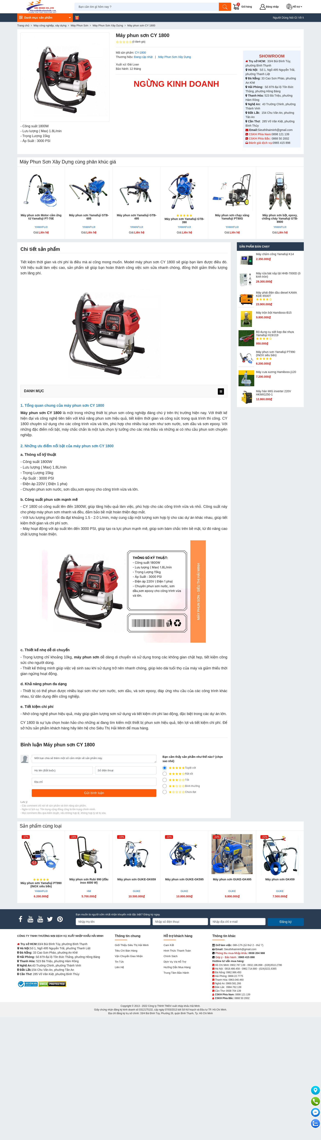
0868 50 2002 (281, 138)
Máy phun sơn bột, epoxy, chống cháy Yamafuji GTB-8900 (280, 218)
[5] (165, 768)
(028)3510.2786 (273, 965)
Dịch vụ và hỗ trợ (175, 961)
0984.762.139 (233, 987)
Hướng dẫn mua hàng (177, 967)
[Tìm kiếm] (225, 7)
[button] (295, 7)
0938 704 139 (233, 990)
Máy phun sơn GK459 (280, 879)
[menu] (221, 391)
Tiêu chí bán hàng (126, 950)
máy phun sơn (86, 657)
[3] (165, 780)
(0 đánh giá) (130, 42)
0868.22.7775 (235, 976)
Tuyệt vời (179, 768)
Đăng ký (286, 922)
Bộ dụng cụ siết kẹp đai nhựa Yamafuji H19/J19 (275, 333)
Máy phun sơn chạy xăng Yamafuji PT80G (232, 217)
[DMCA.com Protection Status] (52, 984)
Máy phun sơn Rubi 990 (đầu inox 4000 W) (88, 881)
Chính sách (170, 956)
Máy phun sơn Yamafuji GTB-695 (89, 217)
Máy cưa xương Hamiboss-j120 (276, 372)
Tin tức (119, 961)
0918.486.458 (232, 968)
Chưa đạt (179, 792)
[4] (165, 774)
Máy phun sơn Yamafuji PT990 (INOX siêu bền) (275, 353)
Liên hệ (119, 967)
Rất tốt (178, 774)
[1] (165, 792)
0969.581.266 (233, 983)
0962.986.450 (233, 972)
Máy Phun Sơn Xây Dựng (174, 57)
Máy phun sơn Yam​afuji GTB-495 (136, 217)
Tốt (176, 780)
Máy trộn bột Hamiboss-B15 (274, 312)
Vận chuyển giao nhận (129, 956)
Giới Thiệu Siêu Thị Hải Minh (132, 945)
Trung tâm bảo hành (176, 972)
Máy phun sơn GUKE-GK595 (184, 879)
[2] (165, 786)
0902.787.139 (237, 965)
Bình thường (181, 786)
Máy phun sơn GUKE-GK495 (232, 879)
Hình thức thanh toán (177, 950)
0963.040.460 (235, 979)
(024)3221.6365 (268, 968)
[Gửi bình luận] (94, 793)
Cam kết (169, 945)
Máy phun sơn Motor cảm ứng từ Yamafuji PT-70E (41, 217)
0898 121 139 (280, 134)
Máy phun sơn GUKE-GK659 (136, 879)
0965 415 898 (281, 142)
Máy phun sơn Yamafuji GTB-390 (184, 220)
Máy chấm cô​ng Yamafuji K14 (275, 254)
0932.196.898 (254, 965)
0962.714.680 (249, 968)
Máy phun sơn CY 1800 (40, 413)
